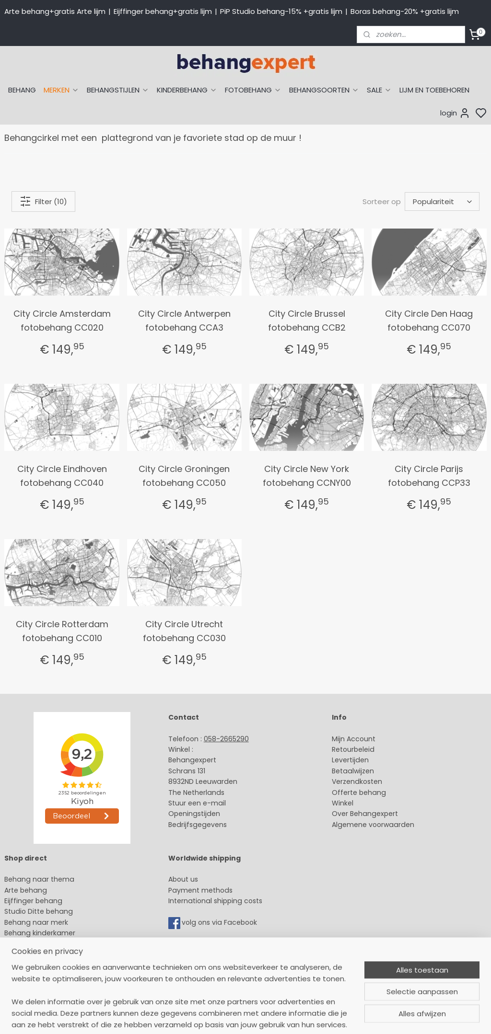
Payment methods (200, 890)
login (455, 113)
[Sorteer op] (442, 201)
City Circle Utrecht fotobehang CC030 (184, 631)
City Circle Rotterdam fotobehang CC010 (62, 631)
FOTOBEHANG (253, 90)
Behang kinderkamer (39, 933)
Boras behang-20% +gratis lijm (405, 11)
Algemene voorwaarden (373, 824)
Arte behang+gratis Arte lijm (54, 11)
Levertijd (346, 760)
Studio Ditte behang (38, 911)
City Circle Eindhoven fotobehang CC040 (62, 476)
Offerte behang (359, 792)
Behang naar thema (39, 879)
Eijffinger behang (33, 901)
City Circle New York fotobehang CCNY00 (307, 476)
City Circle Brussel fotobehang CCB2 (307, 320)
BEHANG (22, 90)
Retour (343, 749)
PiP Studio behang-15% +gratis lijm (281, 11)
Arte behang (25, 890)
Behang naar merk (36, 922)
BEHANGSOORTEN (324, 90)
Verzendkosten (357, 781)
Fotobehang (25, 965)
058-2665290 (226, 739)
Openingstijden (194, 813)
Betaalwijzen (353, 771)
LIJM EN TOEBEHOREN (434, 90)
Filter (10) (43, 201)
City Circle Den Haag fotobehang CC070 (429, 320)
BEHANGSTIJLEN (118, 90)
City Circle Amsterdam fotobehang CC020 (62, 320)
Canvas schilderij (33, 976)
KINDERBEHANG (187, 90)
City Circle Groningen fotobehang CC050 (184, 476)
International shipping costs (215, 901)
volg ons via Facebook (220, 922)
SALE (379, 90)
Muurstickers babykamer (46, 944)
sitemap (316, 1016)
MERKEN (61, 90)
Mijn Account (353, 739)
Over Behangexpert (365, 813)
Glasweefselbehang (38, 954)
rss (336, 1016)
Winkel (342, 803)
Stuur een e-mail (198, 803)
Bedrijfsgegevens (197, 824)
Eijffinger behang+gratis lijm (163, 11)
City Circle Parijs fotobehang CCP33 (429, 476)
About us (183, 879)
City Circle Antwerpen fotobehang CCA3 (184, 320)
